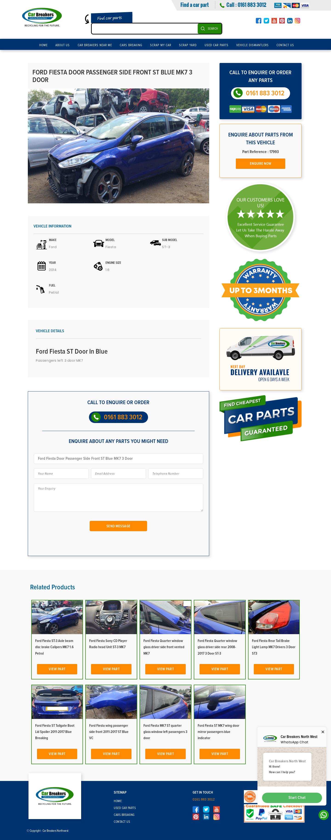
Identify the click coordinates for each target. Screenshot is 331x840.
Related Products (52, 587)
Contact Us (285, 45)
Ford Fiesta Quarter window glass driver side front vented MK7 (163, 647)
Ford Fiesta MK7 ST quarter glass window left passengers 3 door (165, 732)
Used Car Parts (216, 45)
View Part (57, 669)
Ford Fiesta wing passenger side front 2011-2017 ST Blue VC (108, 732)
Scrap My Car (160, 45)
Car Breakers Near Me (95, 45)
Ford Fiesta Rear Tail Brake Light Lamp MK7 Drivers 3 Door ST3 (273, 647)
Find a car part (194, 4)
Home (43, 45)
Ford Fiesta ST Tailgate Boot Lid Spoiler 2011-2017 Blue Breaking (54, 732)
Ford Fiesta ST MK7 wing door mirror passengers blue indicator (218, 732)
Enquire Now (260, 163)
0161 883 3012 (252, 4)
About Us (62, 45)
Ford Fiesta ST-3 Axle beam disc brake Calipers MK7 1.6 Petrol (54, 647)
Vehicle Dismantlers (252, 45)
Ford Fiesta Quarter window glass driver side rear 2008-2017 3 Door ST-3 (217, 647)
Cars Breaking (131, 45)
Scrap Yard (188, 45)
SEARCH (213, 28)
